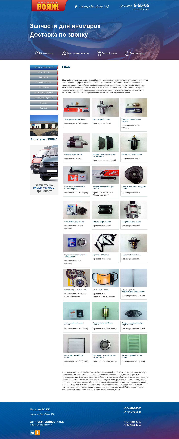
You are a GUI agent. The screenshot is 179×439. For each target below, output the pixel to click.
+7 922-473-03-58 (140, 9)
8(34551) (136, 6)
